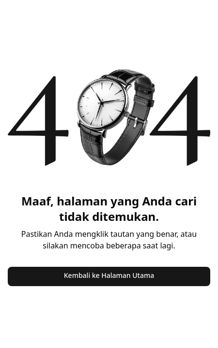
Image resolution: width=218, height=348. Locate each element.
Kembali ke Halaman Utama (109, 275)
